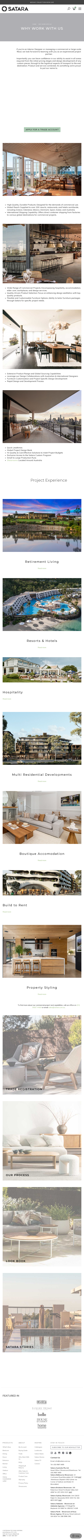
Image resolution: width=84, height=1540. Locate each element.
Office (5, 1474)
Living (5, 1467)
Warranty (22, 1480)
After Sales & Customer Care (24, 1472)
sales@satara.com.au (56, 1007)
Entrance (6, 1460)
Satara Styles (39, 1454)
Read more (42, 568)
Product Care (23, 1476)
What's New (7, 1447)
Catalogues (38, 1447)
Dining (5, 1454)
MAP (79, 1477)
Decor (5, 1457)
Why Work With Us (24, 1458)
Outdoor (5, 1470)
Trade (20, 1454)
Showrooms (12, 460)
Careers (37, 1464)
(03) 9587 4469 (58, 1465)
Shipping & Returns (22, 1467)
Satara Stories (39, 1457)
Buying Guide (23, 1450)
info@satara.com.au (62, 1461)
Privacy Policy (23, 1483)
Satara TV (38, 1460)
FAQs (20, 1462)
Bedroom (6, 1450)
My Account (22, 1447)
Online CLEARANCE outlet (7, 1479)
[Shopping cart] (74, 9)
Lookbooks (38, 1450)
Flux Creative (13, 1534)
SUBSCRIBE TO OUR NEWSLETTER (66, 1447)
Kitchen (5, 1464)
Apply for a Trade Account (42, 129)
